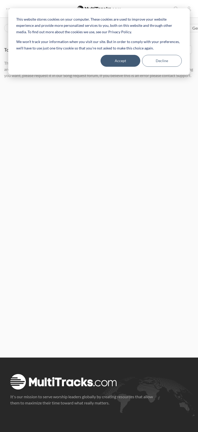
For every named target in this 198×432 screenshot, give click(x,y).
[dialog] (99, 41)
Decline (162, 60)
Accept (120, 60)
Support (183, 75)
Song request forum (80, 75)
